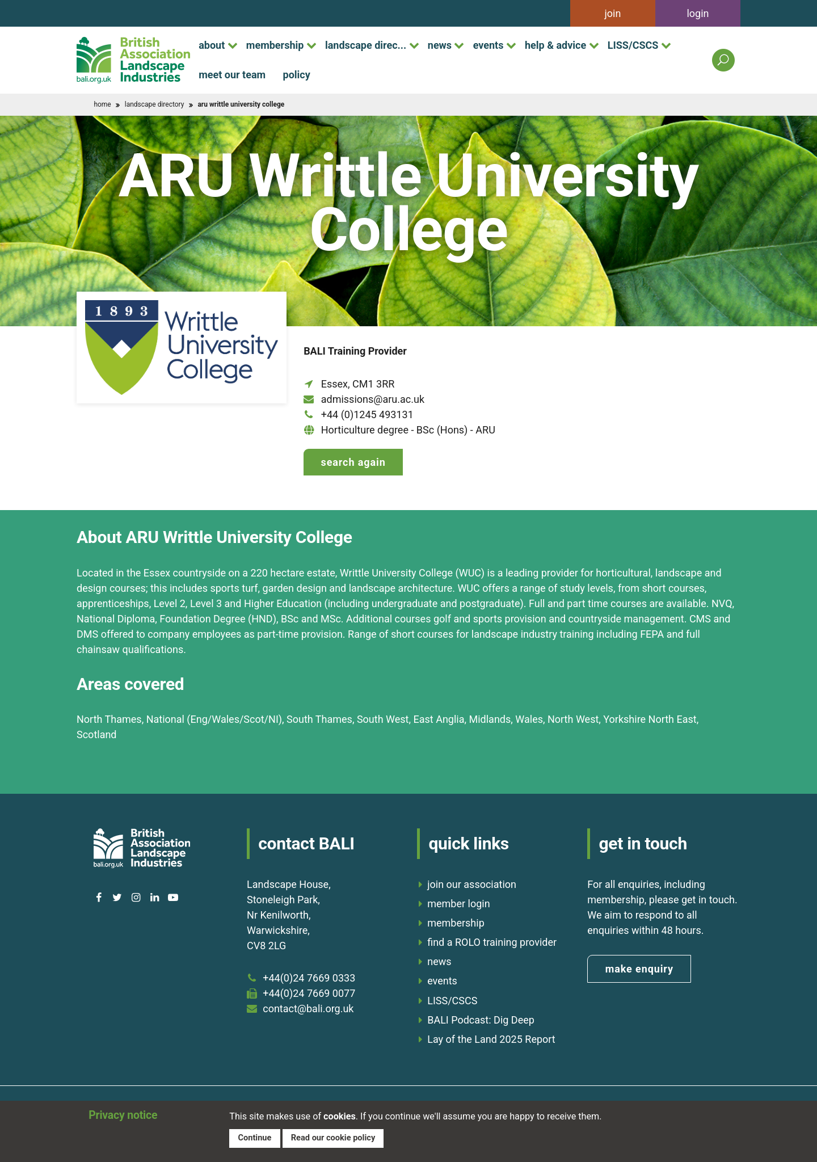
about (212, 45)
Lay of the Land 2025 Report (491, 1039)
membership (275, 45)
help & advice (555, 45)
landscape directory (154, 104)
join (613, 13)
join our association (471, 884)
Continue (254, 1137)
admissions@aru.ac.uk (372, 399)
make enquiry (639, 969)
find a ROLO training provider (492, 942)
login (698, 13)
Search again (353, 462)
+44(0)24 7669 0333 (309, 978)
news (440, 45)
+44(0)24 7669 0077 (309, 993)
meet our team (232, 75)
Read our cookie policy (333, 1137)
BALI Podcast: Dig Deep (480, 1020)
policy (296, 75)
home (102, 104)
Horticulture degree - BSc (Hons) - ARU (408, 430)
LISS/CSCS (633, 45)
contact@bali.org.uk (308, 1008)
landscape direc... (365, 45)
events (488, 45)
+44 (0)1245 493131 (367, 414)
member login (458, 904)
